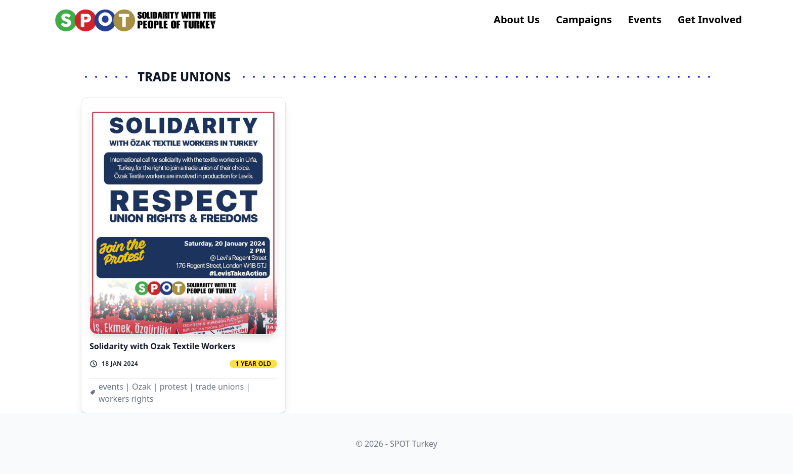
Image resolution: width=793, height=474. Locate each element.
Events (645, 19)
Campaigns (584, 19)
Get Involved (710, 19)
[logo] (136, 20)
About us (517, 19)
